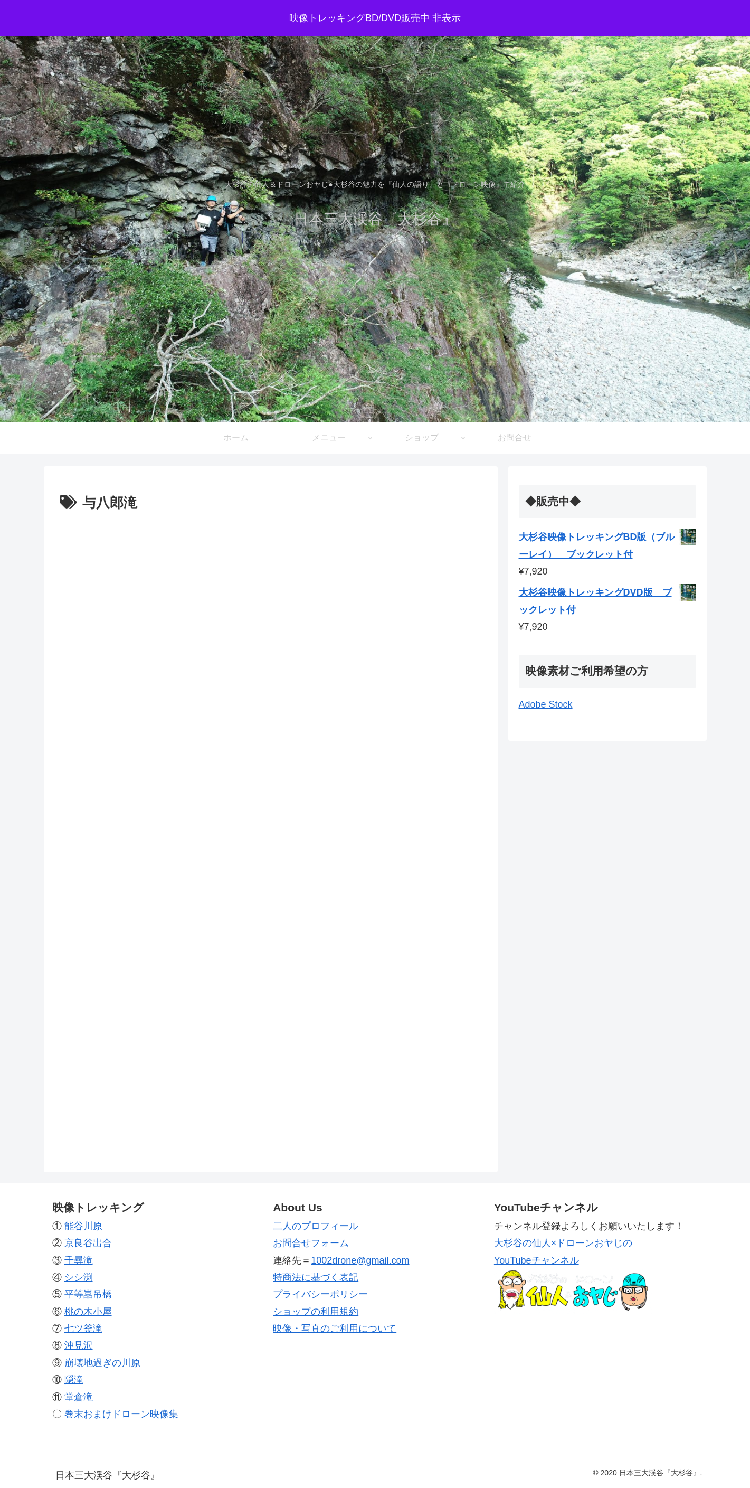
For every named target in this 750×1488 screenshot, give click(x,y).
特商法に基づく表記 (315, 1277)
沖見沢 (78, 1346)
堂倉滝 (78, 1397)
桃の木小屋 (88, 1311)
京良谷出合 (88, 1243)
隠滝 (73, 1379)
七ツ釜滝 (83, 1328)
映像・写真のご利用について (334, 1328)
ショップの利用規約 (315, 1311)
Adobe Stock (546, 704)
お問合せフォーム (311, 1243)
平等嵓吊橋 (88, 1294)
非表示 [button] (446, 18)
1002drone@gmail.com (360, 1260)
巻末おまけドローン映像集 (121, 1414)
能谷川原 (83, 1226)
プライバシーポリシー (320, 1294)
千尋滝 (78, 1260)
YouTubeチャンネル (536, 1260)
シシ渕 (78, 1277)
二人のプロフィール (315, 1226)
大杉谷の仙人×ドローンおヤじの (563, 1243)
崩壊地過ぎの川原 (102, 1363)
